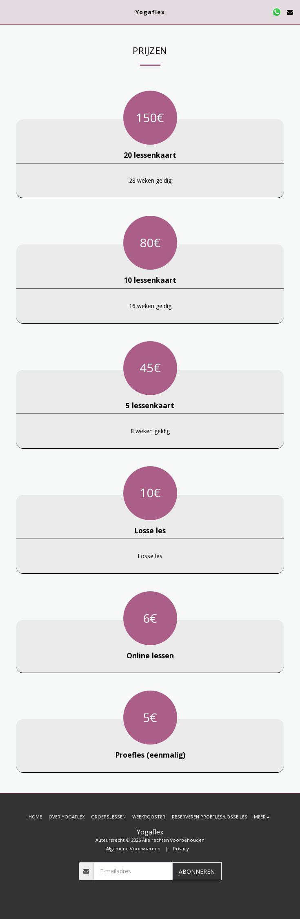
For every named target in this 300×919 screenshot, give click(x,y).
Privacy (181, 848)
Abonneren (197, 871)
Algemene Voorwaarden (133, 848)
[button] (9, 11)
